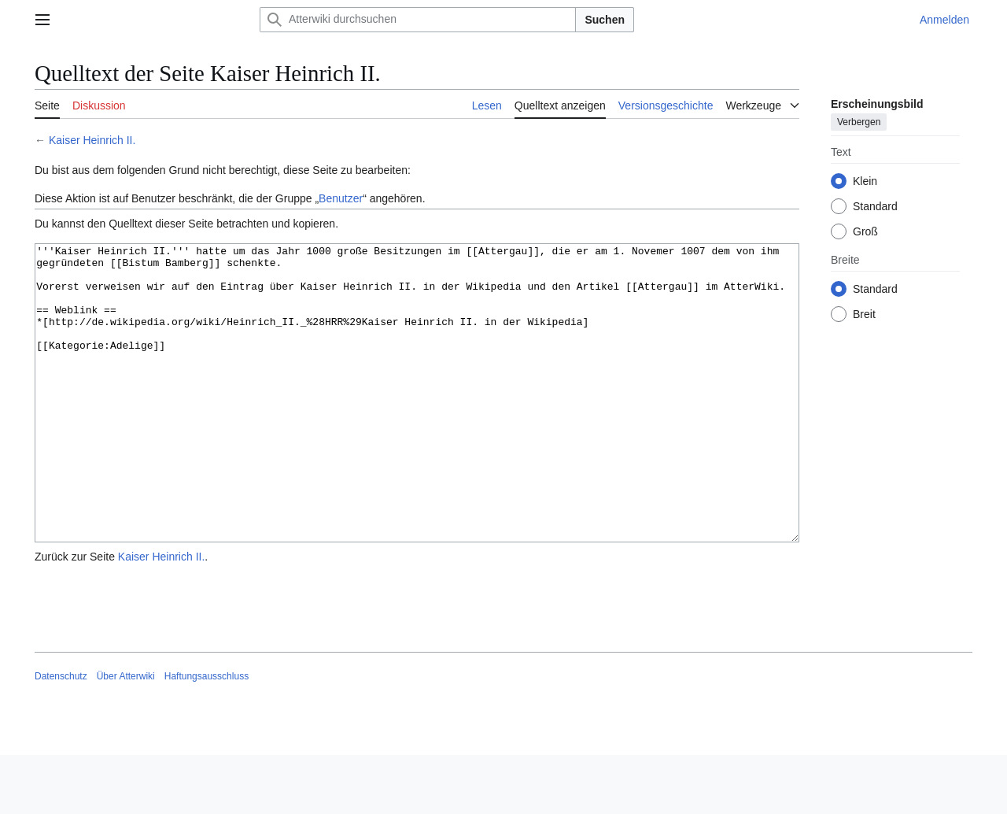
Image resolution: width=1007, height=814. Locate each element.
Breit (864, 314)
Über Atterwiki (126, 735)
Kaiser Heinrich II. (92, 140)
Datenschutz (61, 735)
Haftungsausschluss (206, 735)
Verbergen (858, 122)
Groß (865, 231)
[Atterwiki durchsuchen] (418, 19)
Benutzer (341, 198)
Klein (865, 181)
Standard (875, 206)
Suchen (605, 19)
